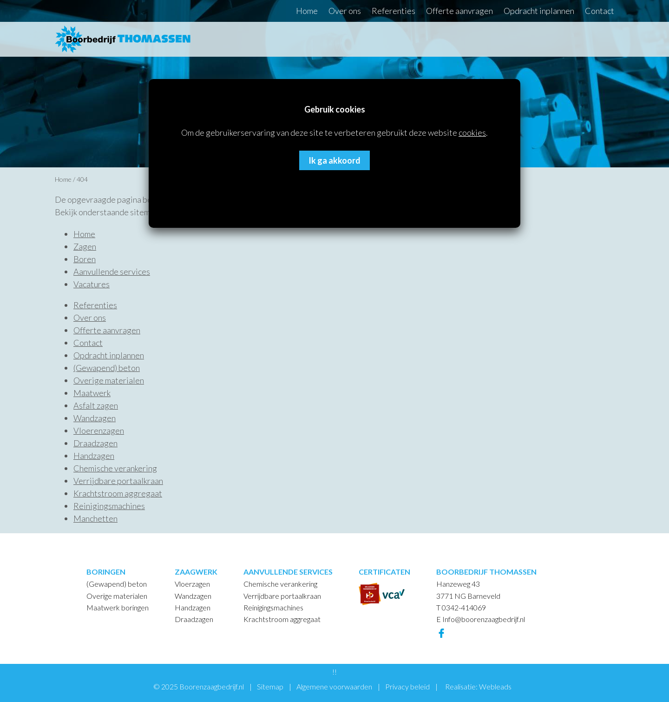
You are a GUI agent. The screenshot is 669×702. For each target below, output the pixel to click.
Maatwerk (92, 393)
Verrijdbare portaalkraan (118, 481)
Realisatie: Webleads (478, 686)
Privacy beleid (407, 686)
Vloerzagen (192, 583)
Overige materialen (108, 380)
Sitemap (270, 686)
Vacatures (91, 284)
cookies (472, 132)
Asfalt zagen (95, 405)
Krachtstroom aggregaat (117, 493)
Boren (84, 259)
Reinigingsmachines (109, 506)
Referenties (393, 11)
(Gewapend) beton (106, 368)
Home (307, 11)
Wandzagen (94, 418)
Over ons (344, 11)
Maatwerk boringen (117, 607)
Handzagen (93, 455)
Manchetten (95, 518)
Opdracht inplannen (539, 11)
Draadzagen (95, 443)
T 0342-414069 (461, 607)
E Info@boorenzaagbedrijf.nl (480, 619)
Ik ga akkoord (334, 160)
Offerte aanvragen (459, 11)
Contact (599, 11)
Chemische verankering (115, 468)
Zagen (84, 246)
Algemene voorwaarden (334, 686)
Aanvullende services (111, 271)
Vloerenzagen (98, 430)
